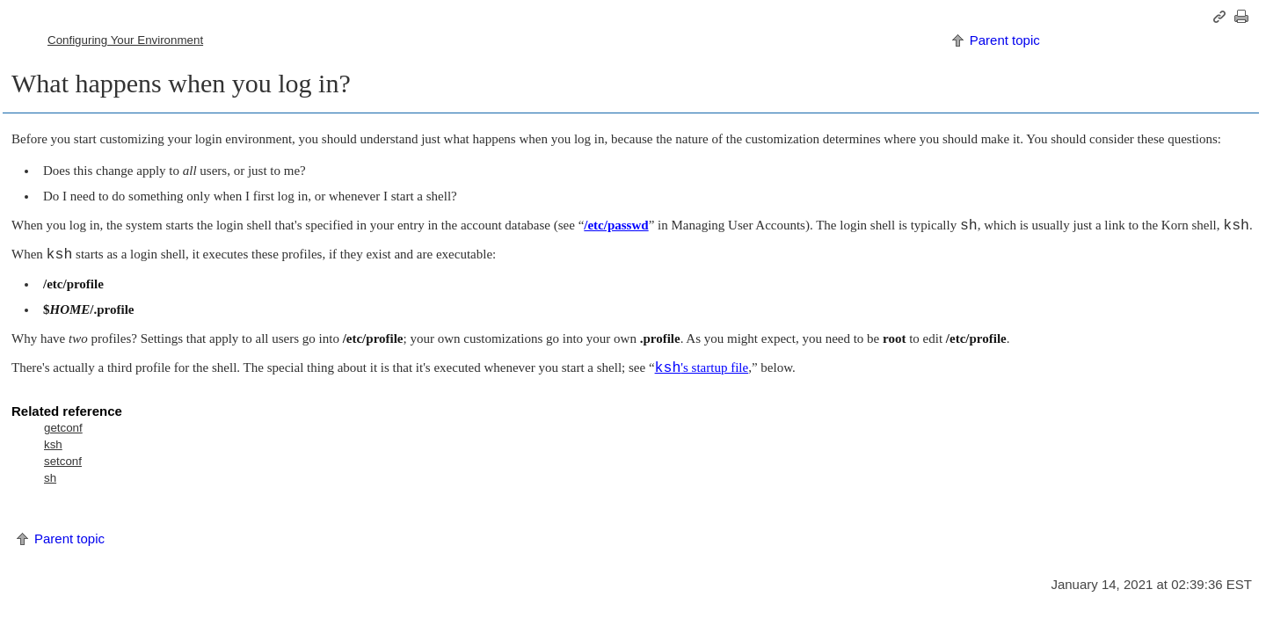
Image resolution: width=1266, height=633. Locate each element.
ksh (53, 444)
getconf (63, 427)
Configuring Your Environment (125, 40)
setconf (63, 461)
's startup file (702, 367)
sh (50, 477)
